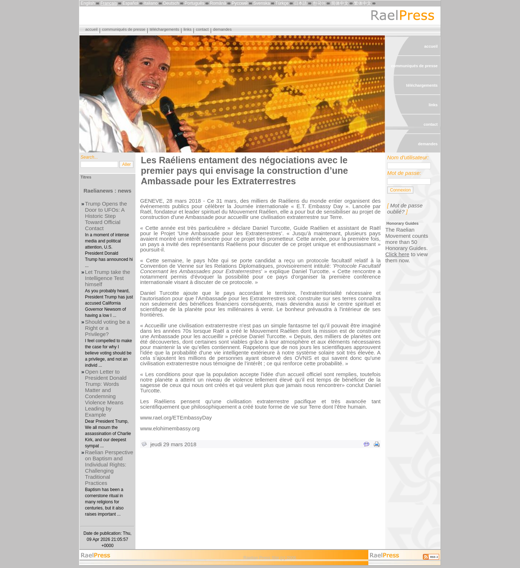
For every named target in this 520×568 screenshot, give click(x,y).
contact (202, 29)
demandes (222, 29)
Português (194, 3)
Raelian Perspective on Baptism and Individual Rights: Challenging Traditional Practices (109, 467)
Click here (397, 254)
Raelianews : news (107, 191)
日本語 (300, 3)
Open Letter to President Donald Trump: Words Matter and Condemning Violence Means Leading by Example (105, 393)
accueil (91, 29)
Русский (240, 3)
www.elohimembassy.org (170, 428)
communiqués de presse (123, 29)
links (187, 29)
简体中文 (339, 3)
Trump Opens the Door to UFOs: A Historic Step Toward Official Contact (106, 216)
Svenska (261, 3)
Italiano (151, 3)
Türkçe (282, 3)
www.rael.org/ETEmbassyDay (176, 417)
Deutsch (171, 3)
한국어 (319, 3)
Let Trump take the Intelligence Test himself (107, 278)
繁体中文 (362, 3)
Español (130, 3)
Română (218, 3)
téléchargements (164, 29)
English (88, 3)
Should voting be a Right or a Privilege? (107, 328)
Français (108, 3)
